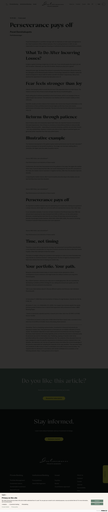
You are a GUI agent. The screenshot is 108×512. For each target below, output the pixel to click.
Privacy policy (14, 507)
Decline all (97, 503)
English (4, 495)
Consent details (5, 507)
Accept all (97, 500)
